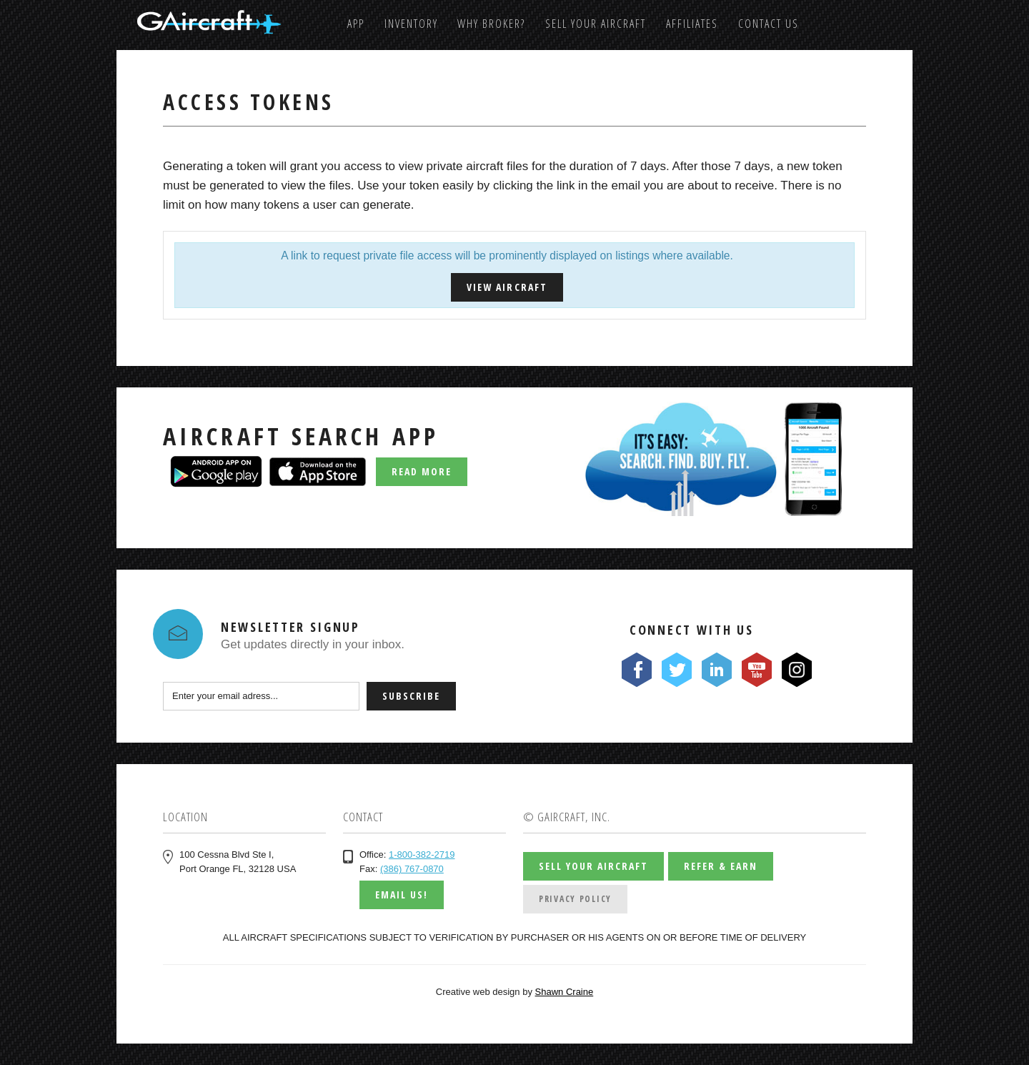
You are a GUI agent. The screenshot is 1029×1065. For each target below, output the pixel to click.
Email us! (401, 894)
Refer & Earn (720, 866)
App (355, 23)
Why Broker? (491, 23)
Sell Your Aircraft (595, 23)
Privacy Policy (575, 899)
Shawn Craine (564, 991)
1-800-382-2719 (422, 854)
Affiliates (692, 23)
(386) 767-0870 (412, 868)
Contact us (768, 23)
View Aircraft (507, 287)
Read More (422, 471)
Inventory (411, 23)
